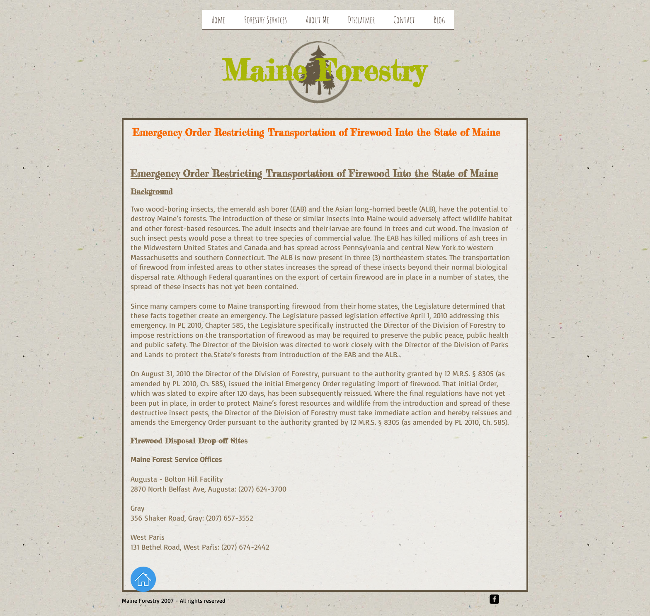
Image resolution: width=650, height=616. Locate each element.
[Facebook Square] (494, 599)
